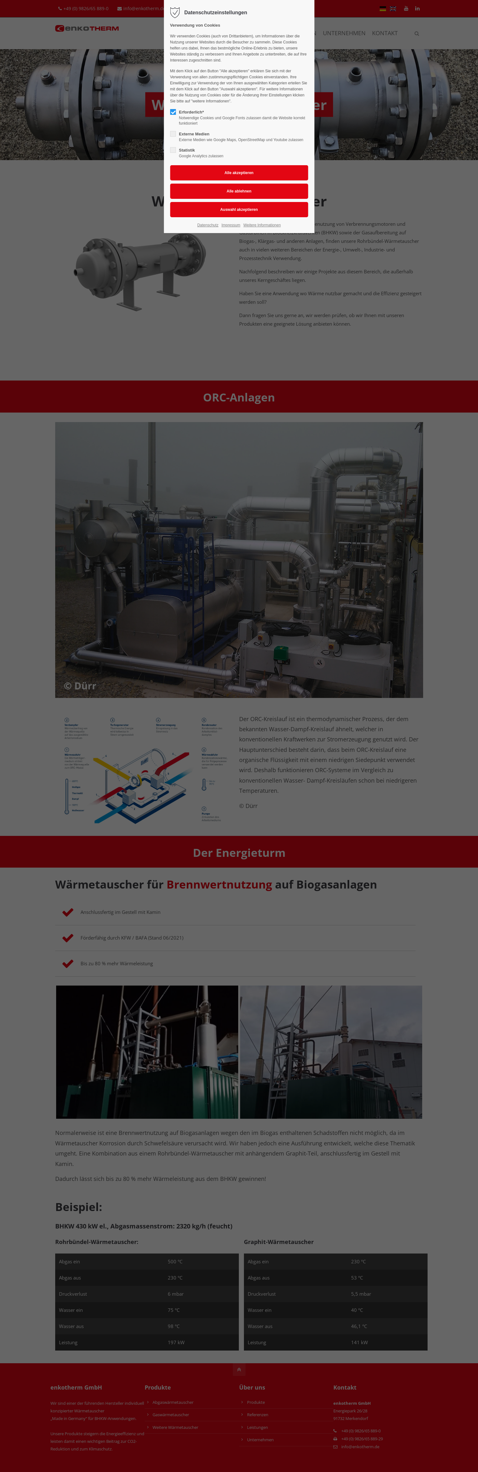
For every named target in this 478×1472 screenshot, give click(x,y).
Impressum (230, 225)
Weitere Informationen (262, 225)
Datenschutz (208, 225)
